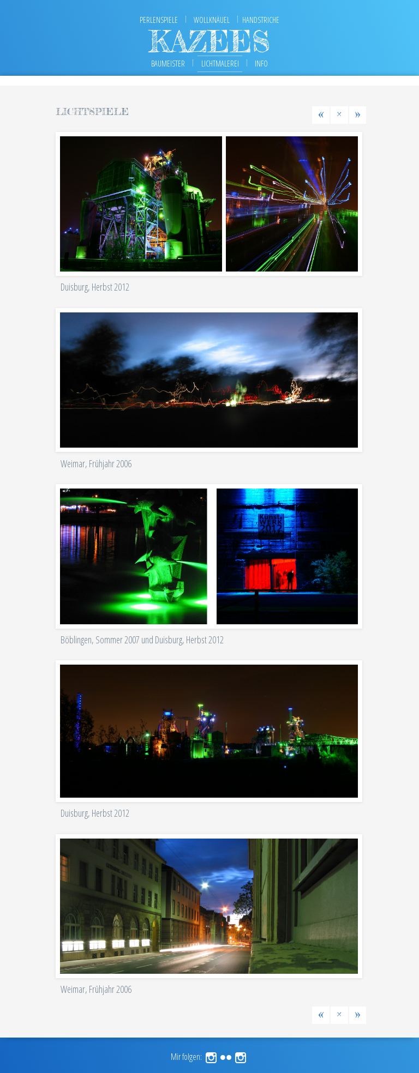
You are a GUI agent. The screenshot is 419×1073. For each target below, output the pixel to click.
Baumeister (168, 63)
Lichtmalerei (220, 63)
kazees (209, 41)
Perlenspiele (159, 20)
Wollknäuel (212, 20)
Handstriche (260, 20)
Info (261, 63)
